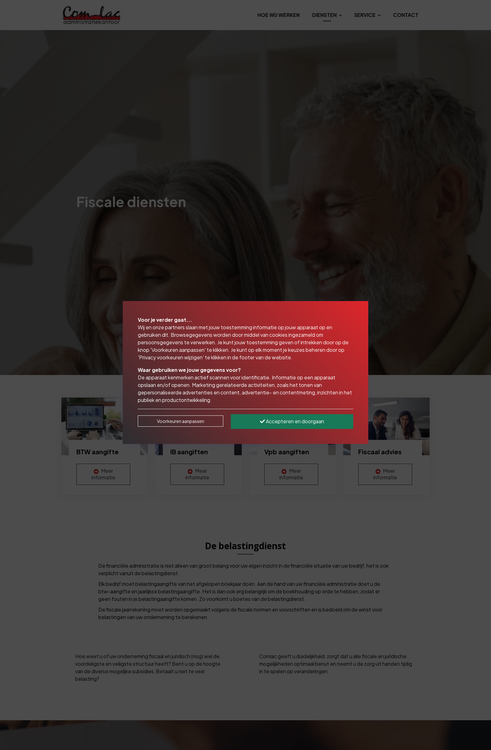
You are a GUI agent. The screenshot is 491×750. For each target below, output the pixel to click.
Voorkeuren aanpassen (180, 421)
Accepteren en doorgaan (292, 421)
